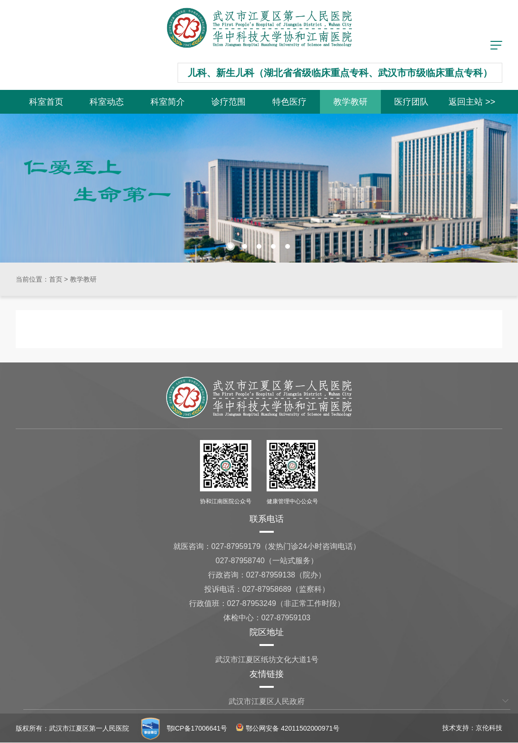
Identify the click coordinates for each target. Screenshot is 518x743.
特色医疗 (289, 102)
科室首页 (46, 102)
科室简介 (167, 102)
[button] (230, 246)
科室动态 (107, 102)
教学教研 (350, 102)
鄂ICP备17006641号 (197, 728)
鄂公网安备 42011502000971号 (287, 728)
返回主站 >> (471, 102)
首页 (55, 279)
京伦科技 (489, 728)
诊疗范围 (228, 102)
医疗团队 (411, 102)
